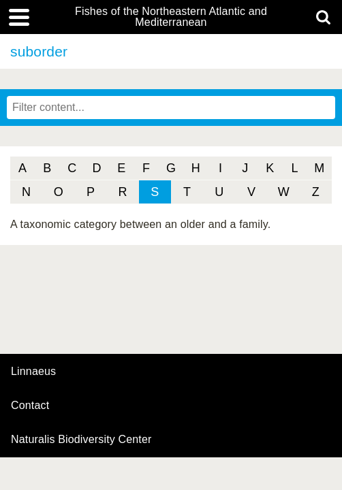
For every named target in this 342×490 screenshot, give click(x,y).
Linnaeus (33, 371)
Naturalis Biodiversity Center (81, 439)
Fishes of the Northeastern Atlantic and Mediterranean (171, 17)
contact (30, 405)
